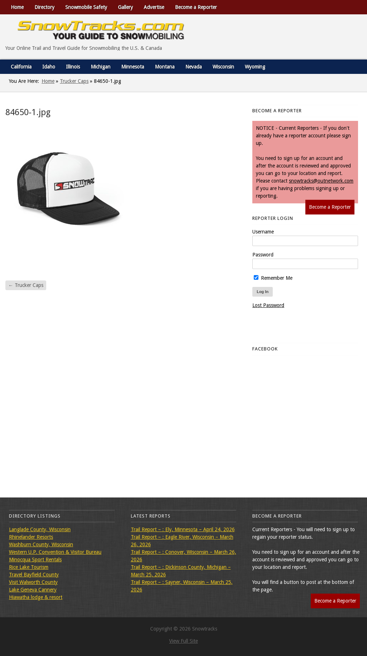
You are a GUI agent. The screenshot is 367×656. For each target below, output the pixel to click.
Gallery (125, 7)
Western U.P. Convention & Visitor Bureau (55, 552)
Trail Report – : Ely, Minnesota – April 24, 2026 (183, 529)
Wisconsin (223, 67)
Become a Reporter (196, 7)
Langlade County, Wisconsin (40, 529)
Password (262, 255)
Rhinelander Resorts (31, 537)
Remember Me (273, 278)
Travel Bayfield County (34, 574)
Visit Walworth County (33, 582)
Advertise (154, 7)
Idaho (48, 67)
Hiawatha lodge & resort (35, 597)
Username (263, 232)
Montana (165, 67)
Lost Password (268, 305)
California (21, 67)
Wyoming (255, 67)
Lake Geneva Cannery (33, 590)
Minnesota (132, 67)
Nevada (193, 67)
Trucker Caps (74, 81)
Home (17, 7)
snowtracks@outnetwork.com (321, 181)
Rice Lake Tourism (28, 567)
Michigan (100, 67)
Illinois (73, 67)
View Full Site (183, 641)
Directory (44, 7)
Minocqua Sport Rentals (35, 559)
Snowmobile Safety (86, 7)
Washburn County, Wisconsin (41, 544)
